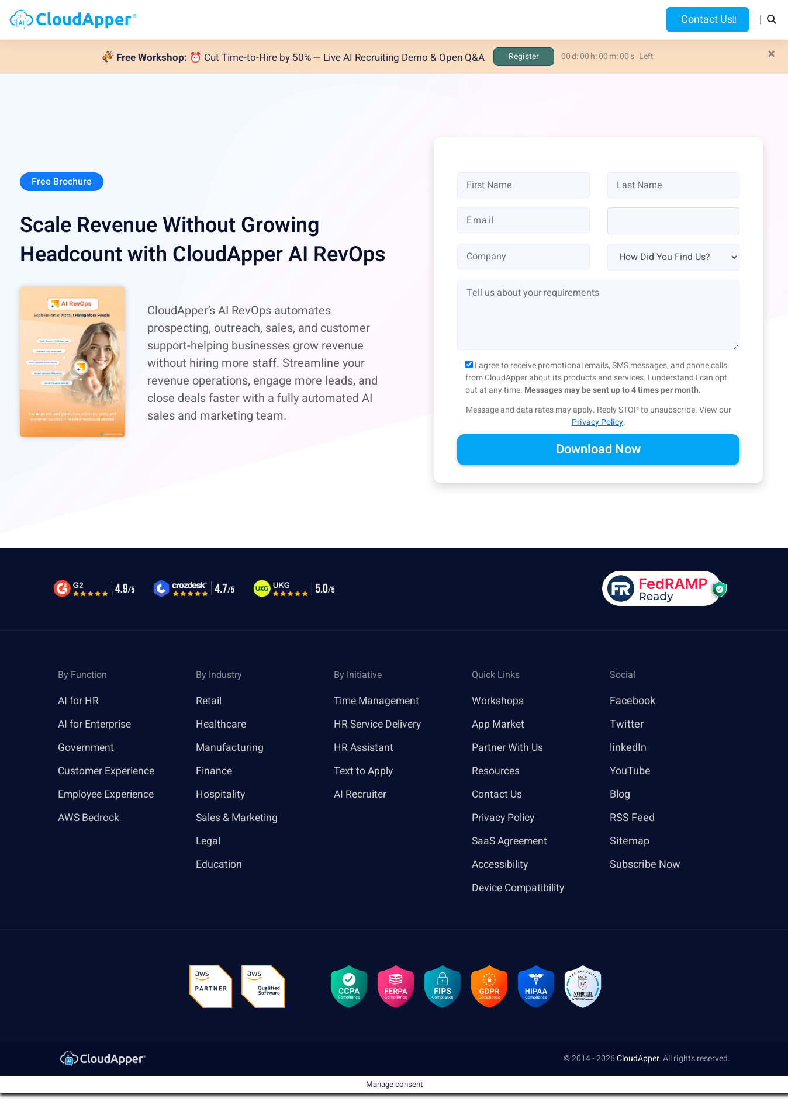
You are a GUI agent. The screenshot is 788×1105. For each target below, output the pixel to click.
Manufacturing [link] (230, 748)
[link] (102, 1060)
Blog (551, 19)
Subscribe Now (645, 865)
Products (304, 19)
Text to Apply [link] (364, 772)
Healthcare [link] (221, 725)
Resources (498, 19)
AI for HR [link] (78, 701)
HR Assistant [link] (364, 748)
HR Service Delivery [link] (380, 725)
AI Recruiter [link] (361, 795)
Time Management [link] (379, 701)
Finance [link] (214, 772)
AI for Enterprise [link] (95, 725)
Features (436, 19)
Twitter (627, 725)
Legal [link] (209, 842)
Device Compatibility (520, 888)
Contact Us (708, 19)
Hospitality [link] (221, 795)
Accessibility (501, 865)
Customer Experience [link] (108, 772)
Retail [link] (209, 701)
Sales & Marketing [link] (238, 818)
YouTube (630, 772)
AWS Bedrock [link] (89, 818)
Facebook (632, 701)
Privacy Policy (597, 422)
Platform (370, 19)
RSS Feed (632, 818)
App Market (499, 725)
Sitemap (629, 842)
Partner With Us (508, 748)
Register (524, 56)
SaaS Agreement (511, 842)
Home (251, 19)
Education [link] (219, 865)
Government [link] (87, 748)
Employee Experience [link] (108, 795)
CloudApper (638, 1060)
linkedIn (628, 748)
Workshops (498, 701)
